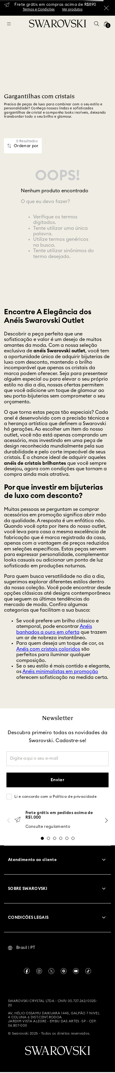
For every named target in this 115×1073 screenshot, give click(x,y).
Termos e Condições (39, 9)
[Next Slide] (106, 820)
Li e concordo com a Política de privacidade (55, 796)
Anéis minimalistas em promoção (60, 671)
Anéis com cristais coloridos (48, 649)
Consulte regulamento (48, 827)
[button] (96, 23)
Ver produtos (72, 9)
